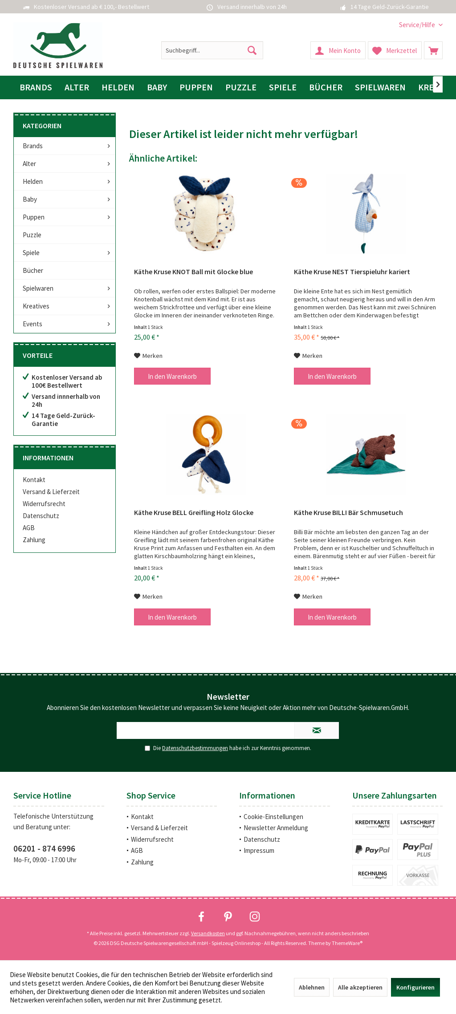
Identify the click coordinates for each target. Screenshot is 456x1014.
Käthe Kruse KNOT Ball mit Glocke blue (193, 271)
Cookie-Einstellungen (273, 816)
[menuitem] (417, 24)
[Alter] (76, 87)
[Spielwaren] (380, 87)
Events (32, 324)
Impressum (259, 850)
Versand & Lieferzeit (51, 491)
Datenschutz (41, 515)
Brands (33, 146)
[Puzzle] (241, 87)
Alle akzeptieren (360, 987)
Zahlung (34, 539)
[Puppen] (196, 87)
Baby (30, 199)
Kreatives (36, 306)
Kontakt (34, 479)
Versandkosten (208, 933)
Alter (29, 163)
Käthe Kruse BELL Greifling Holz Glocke (193, 512)
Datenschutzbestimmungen (195, 748)
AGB (29, 527)
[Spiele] (283, 87)
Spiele (31, 252)
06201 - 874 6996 (44, 848)
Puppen (34, 217)
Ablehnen (312, 987)
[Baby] (157, 87)
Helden (33, 181)
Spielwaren (38, 288)
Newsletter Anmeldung (276, 827)
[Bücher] (326, 87)
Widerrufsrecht (44, 503)
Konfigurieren (415, 987)
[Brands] (35, 87)
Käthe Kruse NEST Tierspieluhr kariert (352, 271)
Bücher (33, 270)
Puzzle (32, 235)
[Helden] (118, 87)
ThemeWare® (347, 943)
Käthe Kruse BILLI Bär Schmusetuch (348, 512)
